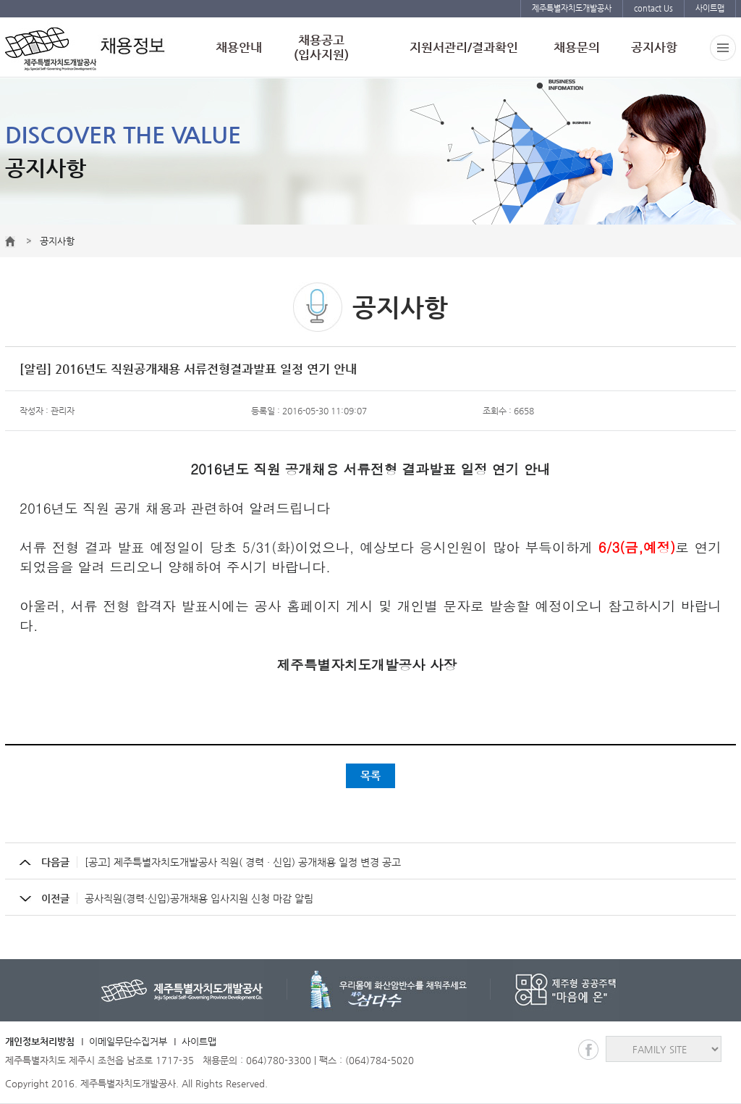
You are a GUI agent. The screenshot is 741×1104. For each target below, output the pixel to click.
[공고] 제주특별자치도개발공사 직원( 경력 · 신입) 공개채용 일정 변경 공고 (221, 862)
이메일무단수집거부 (128, 1041)
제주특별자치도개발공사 (571, 8)
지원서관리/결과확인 (464, 47)
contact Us (653, 8)
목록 (370, 775)
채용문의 (577, 47)
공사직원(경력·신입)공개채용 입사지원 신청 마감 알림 (177, 898)
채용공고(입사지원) (321, 47)
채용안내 (239, 47)
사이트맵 (709, 8)
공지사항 (654, 47)
